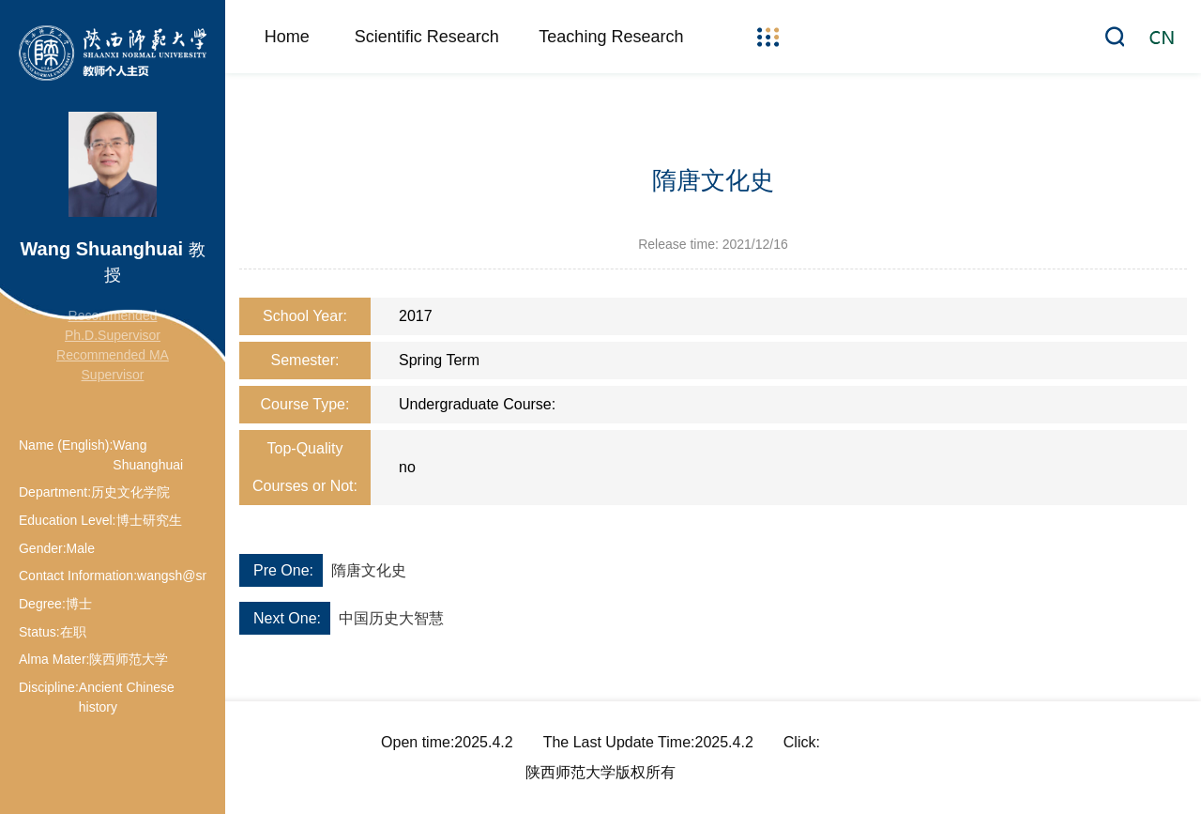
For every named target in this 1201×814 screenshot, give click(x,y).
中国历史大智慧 (391, 618)
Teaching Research (611, 36)
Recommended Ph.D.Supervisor (112, 325)
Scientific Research (427, 36)
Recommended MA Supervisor (112, 364)
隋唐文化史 (368, 570)
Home (287, 36)
